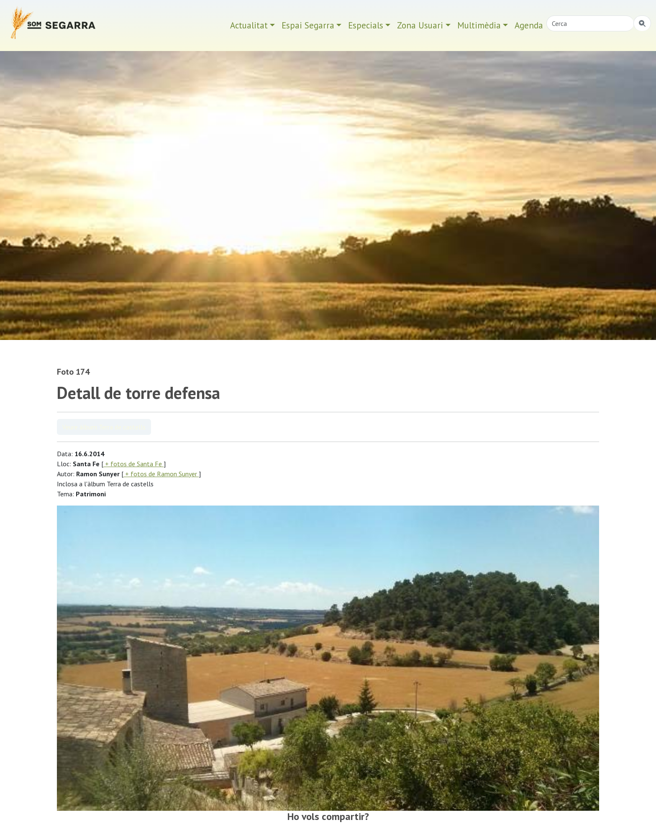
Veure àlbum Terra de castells (104, 427)
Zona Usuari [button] (420, 25)
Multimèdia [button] (479, 25)
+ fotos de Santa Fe (133, 464)
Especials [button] (365, 25)
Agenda (529, 25)
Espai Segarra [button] (308, 25)
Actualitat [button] (249, 25)
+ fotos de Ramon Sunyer (161, 474)
